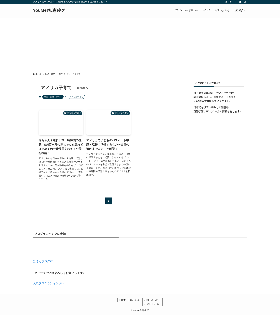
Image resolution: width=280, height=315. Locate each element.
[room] (235, 2)
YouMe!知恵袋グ (49, 10)
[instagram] (231, 2)
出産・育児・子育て (53, 97)
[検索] (244, 2)
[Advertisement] (140, 44)
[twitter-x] (226, 2)
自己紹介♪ (135, 300)
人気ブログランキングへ (48, 283)
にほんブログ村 (43, 261)
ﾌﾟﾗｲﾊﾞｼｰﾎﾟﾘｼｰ (152, 303)
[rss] (240, 2)
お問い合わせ (151, 300)
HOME (122, 300)
